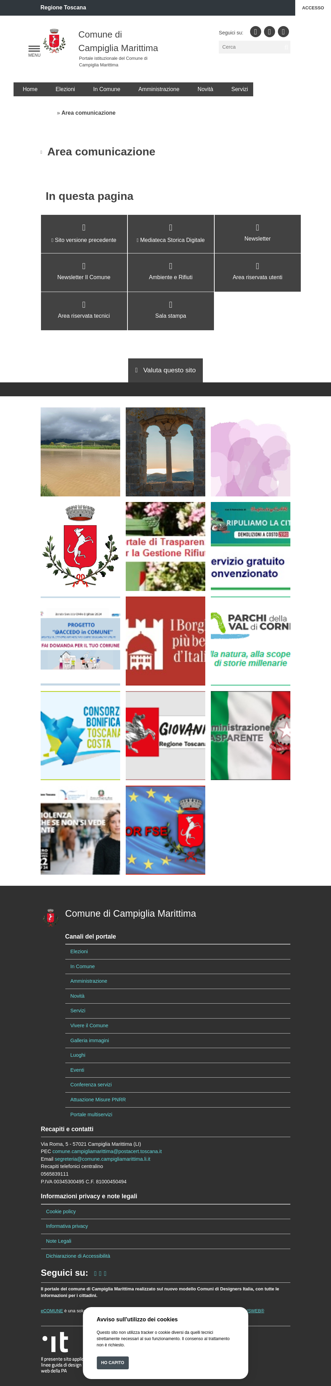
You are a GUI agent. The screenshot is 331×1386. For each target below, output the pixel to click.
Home (30, 89)
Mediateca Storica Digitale (172, 240)
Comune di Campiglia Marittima (130, 913)
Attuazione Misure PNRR (98, 1099)
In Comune (106, 89)
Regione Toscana (63, 7)
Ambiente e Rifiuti (170, 277)
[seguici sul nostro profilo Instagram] (100, 1273)
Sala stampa (170, 316)
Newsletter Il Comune (83, 277)
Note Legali (59, 1241)
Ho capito (112, 1362)
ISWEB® (255, 1310)
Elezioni (65, 89)
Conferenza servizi (91, 1084)
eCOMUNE (52, 1310)
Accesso (313, 7)
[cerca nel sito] (286, 47)
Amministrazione (158, 89)
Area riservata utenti (257, 277)
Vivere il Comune (89, 1025)
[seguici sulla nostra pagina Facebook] (95, 1273)
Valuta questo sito (165, 370)
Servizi (239, 89)
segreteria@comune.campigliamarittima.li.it (102, 1159)
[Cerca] (254, 47)
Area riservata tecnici (84, 316)
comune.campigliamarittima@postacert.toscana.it (107, 1151)
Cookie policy (61, 1211)
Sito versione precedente (85, 240)
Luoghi (78, 1055)
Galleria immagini (90, 1040)
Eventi (77, 1070)
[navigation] (34, 49)
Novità (205, 89)
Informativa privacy (67, 1226)
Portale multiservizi (92, 1114)
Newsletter (258, 239)
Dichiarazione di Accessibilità (78, 1256)
